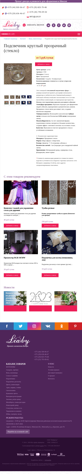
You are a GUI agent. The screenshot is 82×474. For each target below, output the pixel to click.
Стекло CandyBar (12, 376)
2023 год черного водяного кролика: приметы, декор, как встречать (39, 298)
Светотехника (10, 390)
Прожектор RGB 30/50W (14, 258)
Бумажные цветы (12, 393)
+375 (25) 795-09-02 (38, 12)
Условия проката (53, 370)
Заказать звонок (33, 25)
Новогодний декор (12, 405)
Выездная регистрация (13, 396)
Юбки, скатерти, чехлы (14, 414)
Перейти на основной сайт (18, 432)
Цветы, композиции (12, 384)
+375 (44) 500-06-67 (16, 7)
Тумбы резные (48, 208)
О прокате (51, 376)
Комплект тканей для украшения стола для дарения (18, 209)
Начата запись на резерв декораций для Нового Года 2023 (13, 298)
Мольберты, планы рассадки (15, 402)
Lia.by (42, 446)
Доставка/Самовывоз (55, 373)
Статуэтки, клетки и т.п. (14, 408)
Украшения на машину (14, 411)
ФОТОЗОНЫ (10, 367)
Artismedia (48, 460)
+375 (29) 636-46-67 (16, 13)
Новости (51, 367)
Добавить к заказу (44, 64)
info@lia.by (35, 17)
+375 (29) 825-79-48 (38, 7)
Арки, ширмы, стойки (13, 387)
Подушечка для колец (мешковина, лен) (57, 259)
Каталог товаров (16, 364)
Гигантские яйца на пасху (63, 301)
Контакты (51, 379)
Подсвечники (10, 379)
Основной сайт (8, 34)
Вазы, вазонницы (12, 373)
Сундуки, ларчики (12, 370)
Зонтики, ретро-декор (13, 399)
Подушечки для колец (13, 382)
